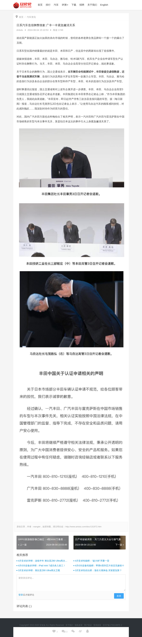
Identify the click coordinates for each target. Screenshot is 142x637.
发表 (119, 596)
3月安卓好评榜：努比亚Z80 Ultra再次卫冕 (39, 570)
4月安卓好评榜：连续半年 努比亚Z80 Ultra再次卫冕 (42, 560)
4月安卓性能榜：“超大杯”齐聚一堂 (92, 560)
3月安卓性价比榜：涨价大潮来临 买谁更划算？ (98, 570)
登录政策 (97, 625)
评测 (65, 4)
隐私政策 (79, 625)
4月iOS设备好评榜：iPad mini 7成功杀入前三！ (42, 565)
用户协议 (88, 625)
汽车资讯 (31, 17)
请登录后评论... (71, 583)
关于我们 (69, 625)
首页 (19, 17)
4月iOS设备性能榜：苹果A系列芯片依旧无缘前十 (99, 565)
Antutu (20, 30)
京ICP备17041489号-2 (112, 625)
